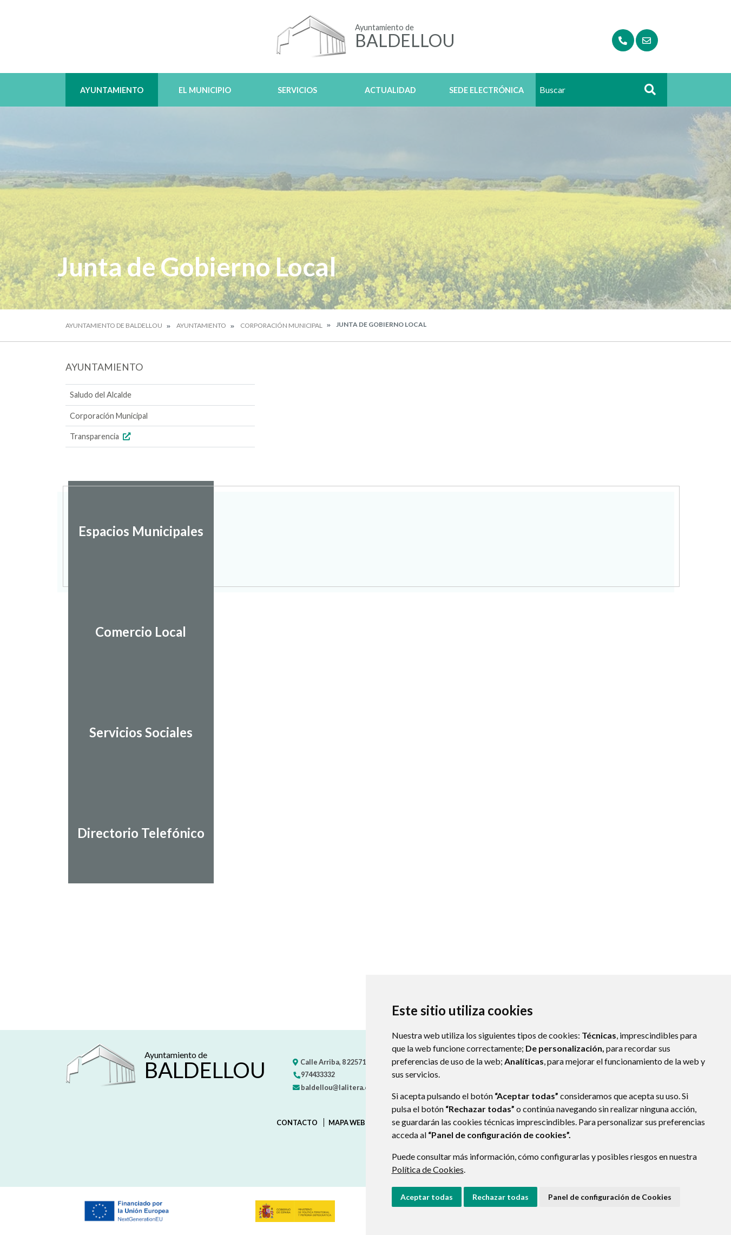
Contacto (297, 1122)
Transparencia (101, 436)
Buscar (647, 93)
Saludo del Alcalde (100, 394)
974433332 (314, 1074)
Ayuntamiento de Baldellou (113, 325)
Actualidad (390, 90)
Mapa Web (346, 1122)
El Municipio (205, 90)
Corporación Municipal (281, 325)
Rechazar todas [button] (500, 1196)
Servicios (297, 90)
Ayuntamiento (111, 90)
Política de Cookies (428, 1169)
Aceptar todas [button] (426, 1196)
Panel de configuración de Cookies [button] (609, 1196)
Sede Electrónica (486, 90)
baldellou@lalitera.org (334, 1087)
